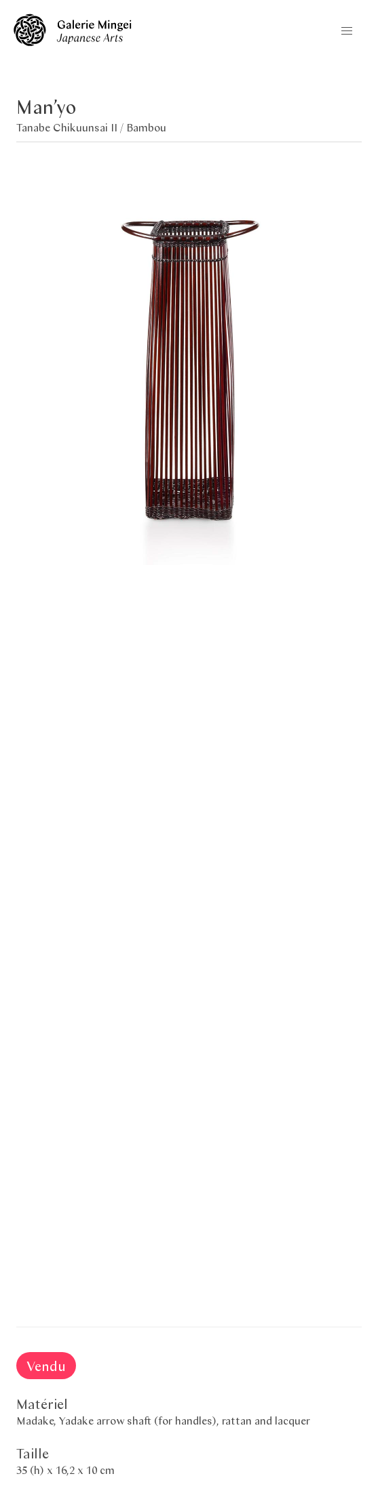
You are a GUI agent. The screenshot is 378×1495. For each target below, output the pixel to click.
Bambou (146, 127)
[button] (346, 31)
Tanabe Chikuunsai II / (71, 127)
